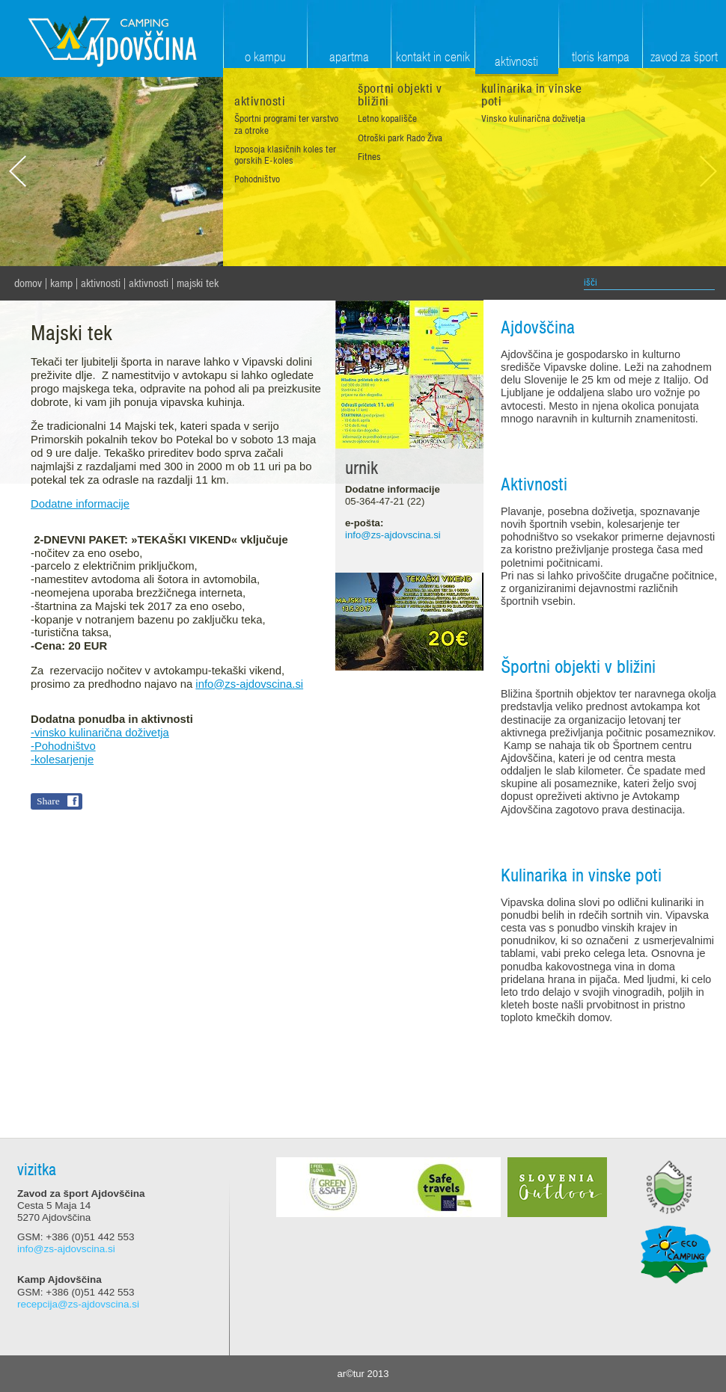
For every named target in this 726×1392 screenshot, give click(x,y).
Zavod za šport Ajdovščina (111, 38)
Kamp (61, 283)
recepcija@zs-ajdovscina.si (78, 1304)
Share (48, 801)
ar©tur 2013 (363, 1373)
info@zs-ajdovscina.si (249, 684)
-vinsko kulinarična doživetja (100, 733)
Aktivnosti (101, 283)
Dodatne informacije (80, 504)
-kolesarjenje (62, 760)
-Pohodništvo (63, 746)
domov (28, 283)
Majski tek (198, 283)
